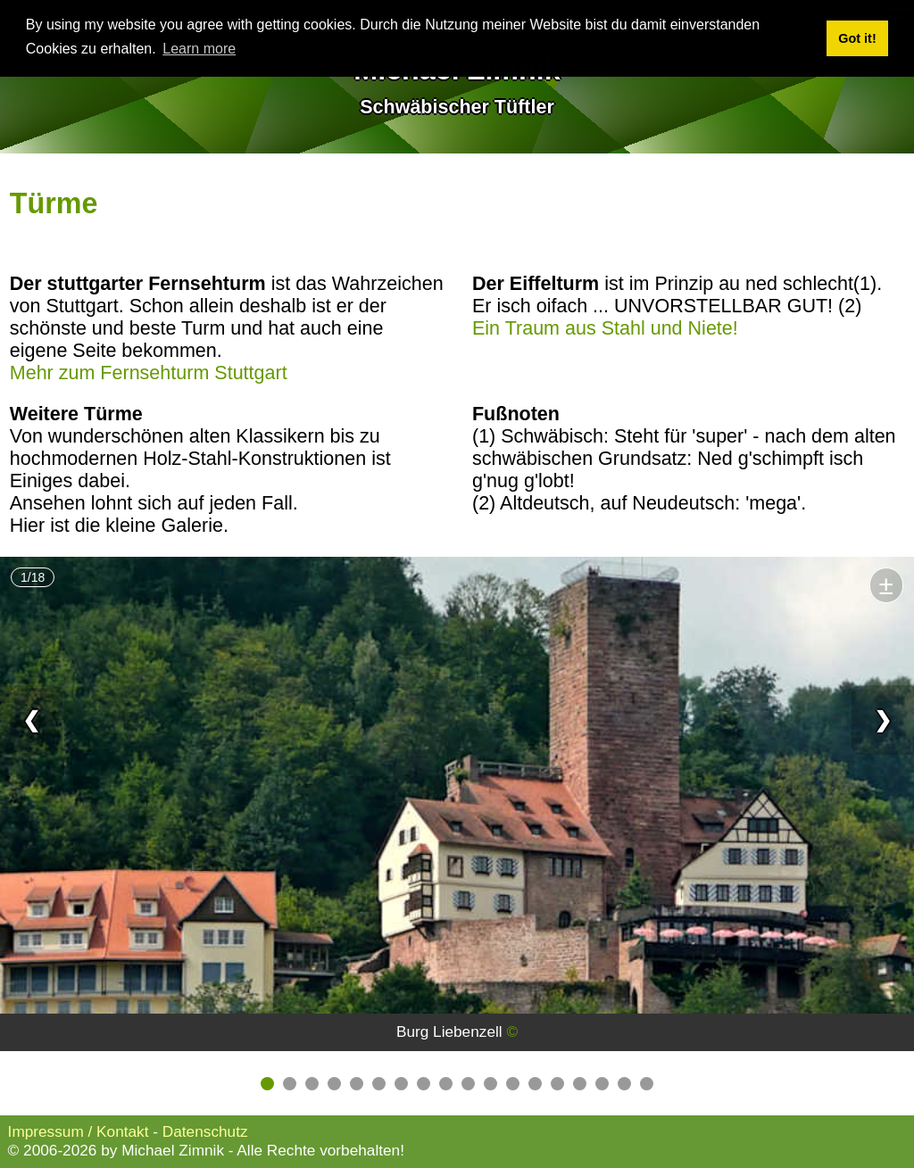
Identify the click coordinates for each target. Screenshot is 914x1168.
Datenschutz (205, 1131)
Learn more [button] (199, 48)
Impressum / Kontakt (78, 1131)
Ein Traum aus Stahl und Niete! (605, 328)
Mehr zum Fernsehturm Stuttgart (148, 373)
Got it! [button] (857, 38)
